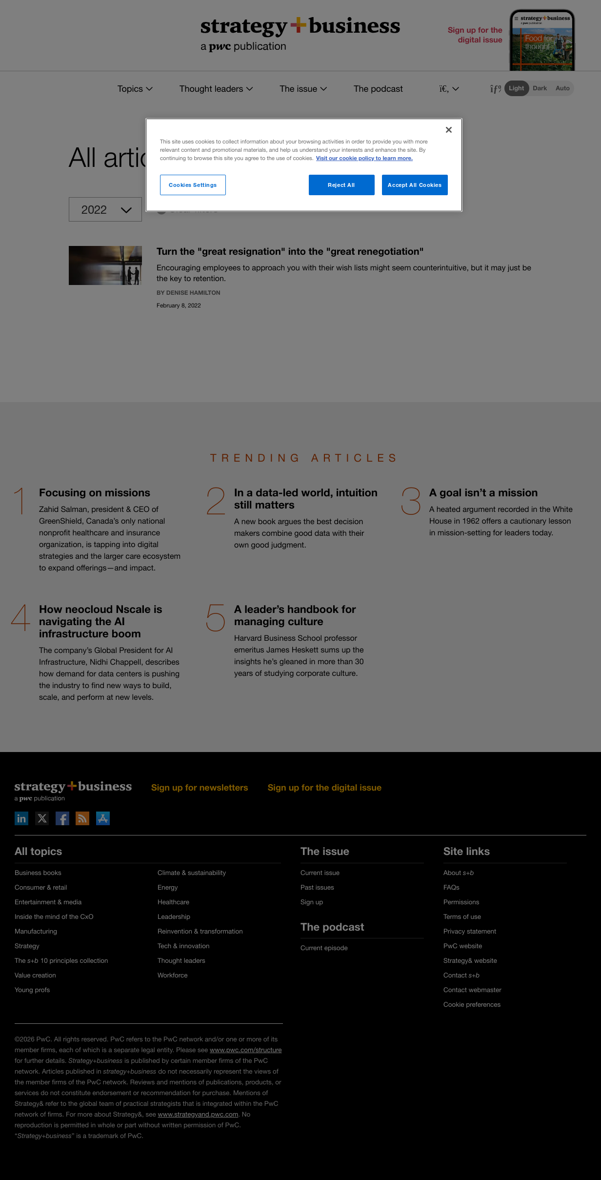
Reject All (341, 184)
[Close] (449, 130)
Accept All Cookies (414, 184)
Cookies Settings (193, 184)
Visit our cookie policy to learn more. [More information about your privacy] (364, 158)
